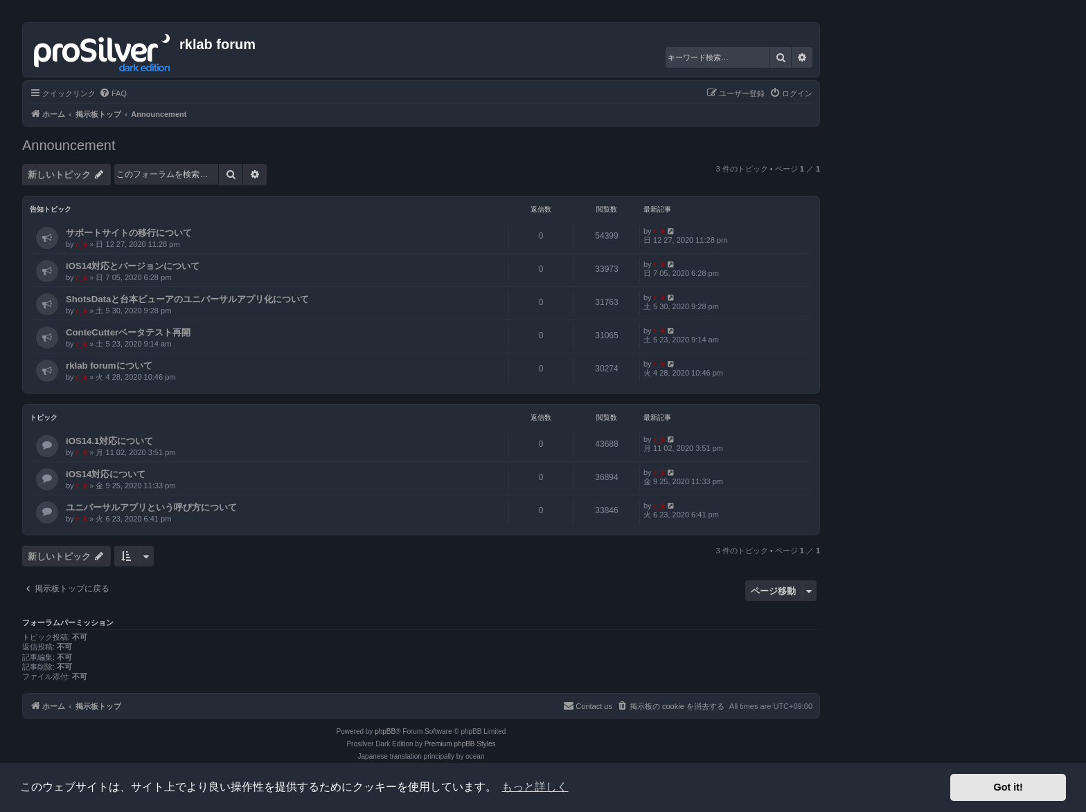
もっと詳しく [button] (534, 787)
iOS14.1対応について (109, 441)
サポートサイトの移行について (129, 233)
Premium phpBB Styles (460, 744)
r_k (82, 244)
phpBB (385, 731)
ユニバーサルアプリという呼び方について (151, 507)
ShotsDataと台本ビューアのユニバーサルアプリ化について (187, 299)
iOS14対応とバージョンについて (132, 266)
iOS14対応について (105, 474)
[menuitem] (113, 93)
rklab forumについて (109, 365)
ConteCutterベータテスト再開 (128, 332)
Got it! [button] (1008, 787)
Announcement (69, 145)
